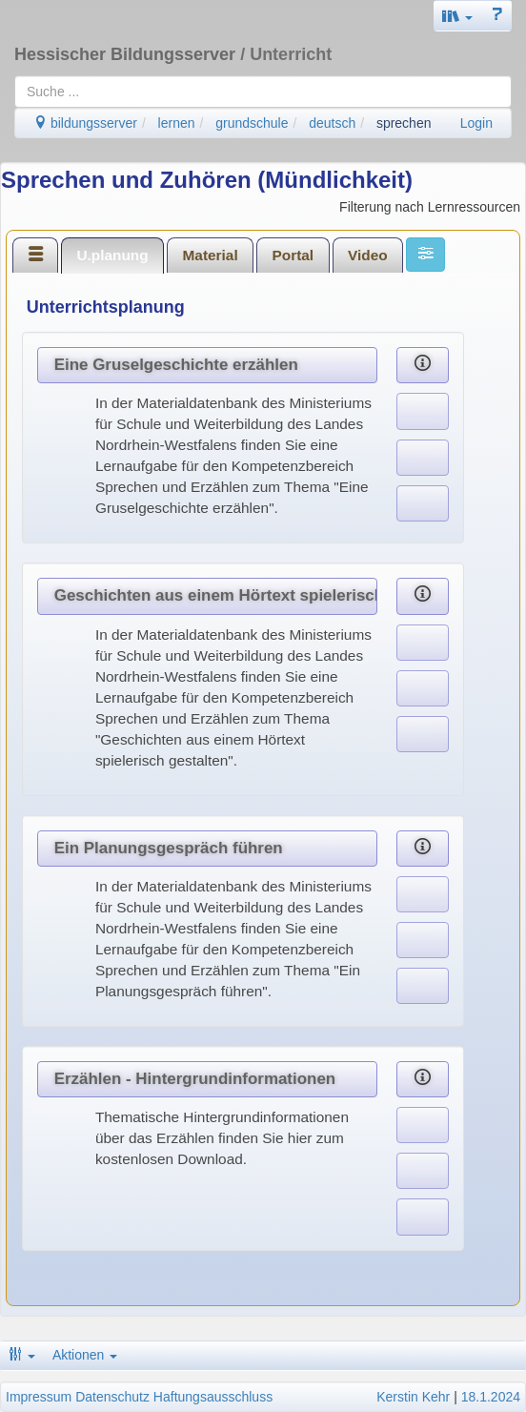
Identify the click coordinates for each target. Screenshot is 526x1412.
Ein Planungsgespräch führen (168, 848)
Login (476, 123)
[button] (457, 16)
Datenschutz (112, 1396)
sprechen (404, 123)
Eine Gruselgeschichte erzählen (176, 365)
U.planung (112, 255)
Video (368, 255)
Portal (293, 255)
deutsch (332, 123)
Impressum (38, 1396)
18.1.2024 (490, 1396)
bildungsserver (85, 123)
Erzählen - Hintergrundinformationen (194, 1079)
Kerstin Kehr (413, 1396)
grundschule (251, 123)
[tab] (35, 254)
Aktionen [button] (84, 1354)
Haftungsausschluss (213, 1396)
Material (210, 255)
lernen (176, 123)
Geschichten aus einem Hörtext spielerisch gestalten (215, 595)
